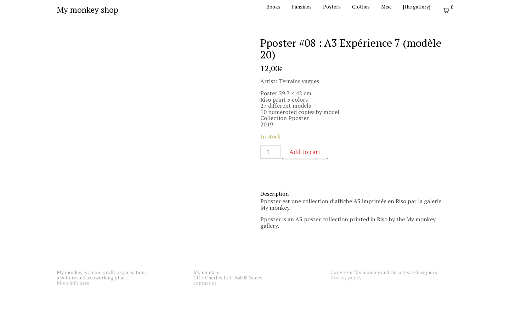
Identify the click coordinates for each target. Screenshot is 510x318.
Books (273, 6)
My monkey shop (87, 9)
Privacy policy (346, 277)
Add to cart (305, 152)
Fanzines (302, 6)
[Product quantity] (270, 152)
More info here (73, 282)
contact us (205, 282)
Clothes (361, 6)
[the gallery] (416, 6)
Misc (386, 6)
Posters (332, 6)
